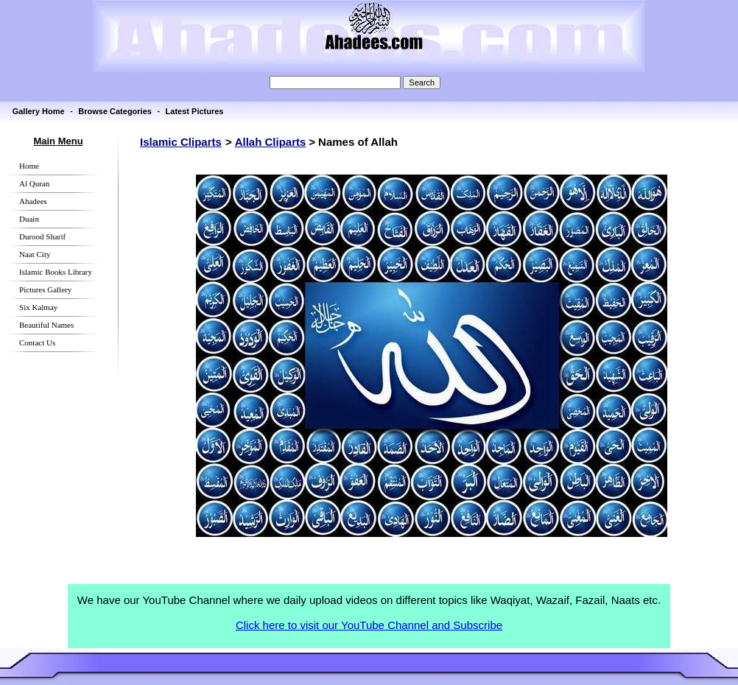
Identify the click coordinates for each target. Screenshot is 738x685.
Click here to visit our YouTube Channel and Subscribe (369, 625)
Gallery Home (39, 111)
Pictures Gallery (45, 289)
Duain (29, 218)
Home (29, 165)
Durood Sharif (42, 236)
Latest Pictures (195, 111)
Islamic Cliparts (181, 142)
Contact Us (37, 342)
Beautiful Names (46, 324)
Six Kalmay (38, 307)
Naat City (34, 254)
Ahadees (33, 201)
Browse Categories (115, 111)
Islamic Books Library (55, 271)
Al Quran (34, 183)
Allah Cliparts (270, 142)
